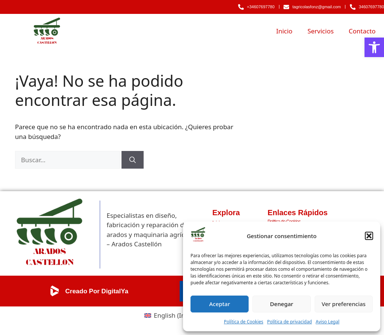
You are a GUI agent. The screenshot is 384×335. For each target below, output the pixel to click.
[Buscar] (133, 160)
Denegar (281, 304)
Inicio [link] (284, 31)
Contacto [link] (362, 31)
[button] (369, 236)
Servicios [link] (321, 31)
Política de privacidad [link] (289, 321)
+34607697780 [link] (260, 7)
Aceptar (219, 304)
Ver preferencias (344, 304)
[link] (374, 47)
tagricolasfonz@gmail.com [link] (316, 7)
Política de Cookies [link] (243, 321)
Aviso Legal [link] (327, 321)
